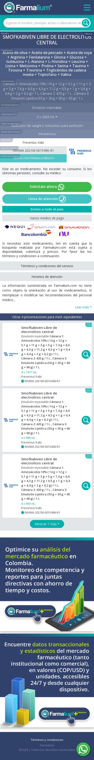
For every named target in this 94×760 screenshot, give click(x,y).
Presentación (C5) (9, 114)
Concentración (7, 81)
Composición (7, 50)
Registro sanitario (9, 148)
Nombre (5, 33)
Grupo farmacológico (10, 123)
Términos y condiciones (47, 740)
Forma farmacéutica (10, 104)
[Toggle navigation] (87, 7)
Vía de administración (11, 131)
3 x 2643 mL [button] (46, 117)
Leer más (82, 307)
